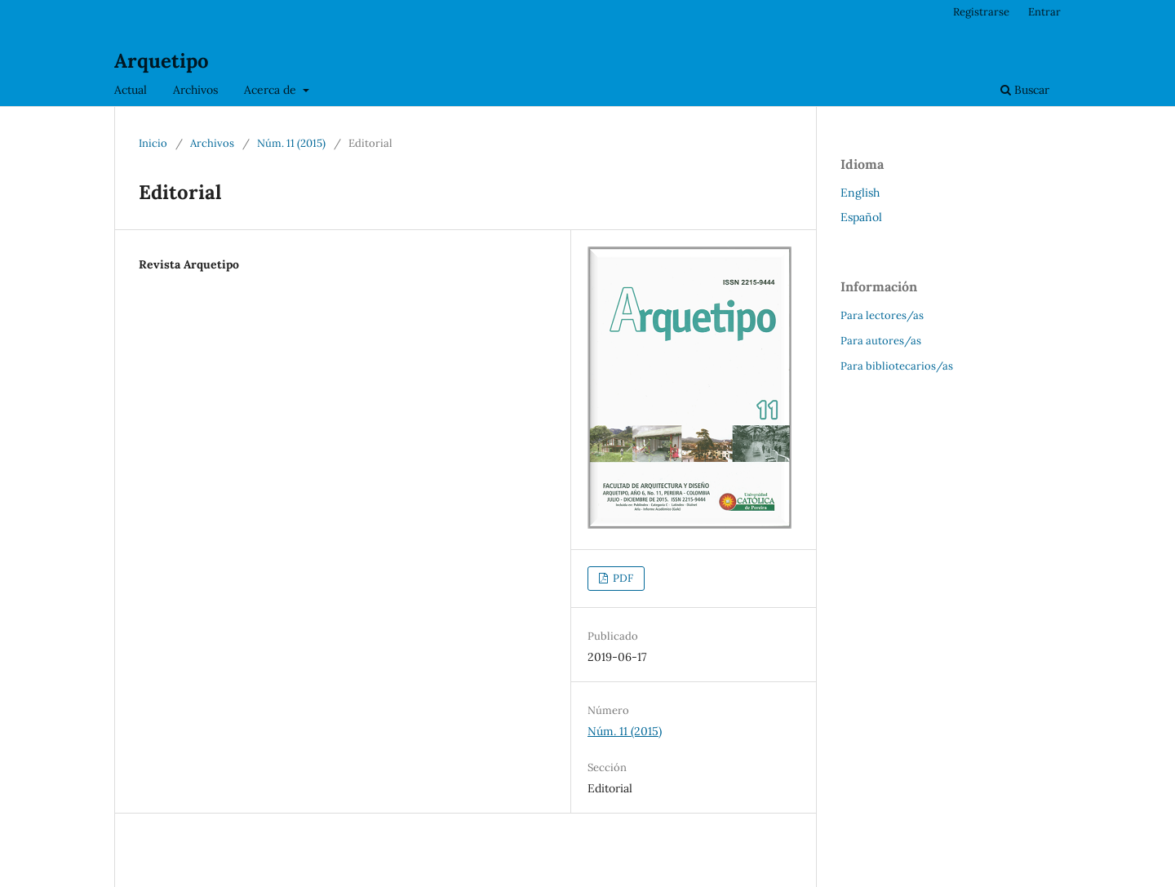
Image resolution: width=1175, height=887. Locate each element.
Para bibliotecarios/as (896, 366)
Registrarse (981, 12)
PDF (621, 578)
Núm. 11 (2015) (291, 143)
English (860, 192)
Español (861, 217)
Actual (130, 89)
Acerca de (271, 89)
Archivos (195, 89)
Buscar (1024, 89)
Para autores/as (880, 341)
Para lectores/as (882, 315)
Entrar (1044, 12)
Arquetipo (161, 60)
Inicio (153, 143)
